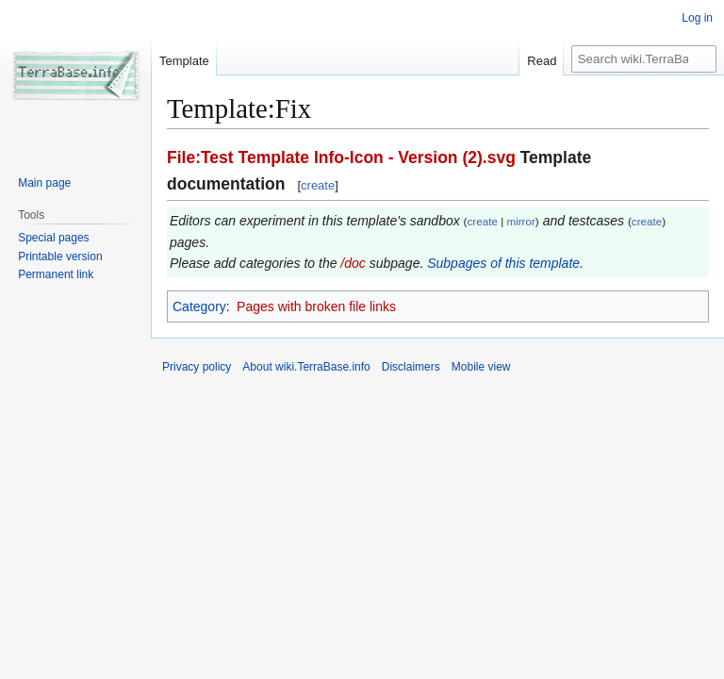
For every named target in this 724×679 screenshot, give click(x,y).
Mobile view (481, 366)
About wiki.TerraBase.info (306, 366)
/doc (352, 263)
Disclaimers (411, 366)
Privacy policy (196, 366)
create (318, 185)
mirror (520, 221)
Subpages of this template (503, 263)
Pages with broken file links (316, 306)
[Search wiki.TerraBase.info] (643, 59)
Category (199, 306)
